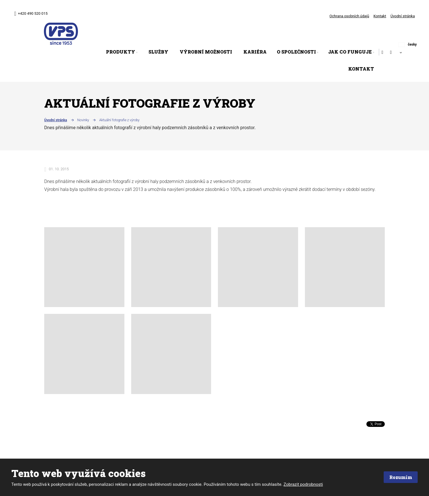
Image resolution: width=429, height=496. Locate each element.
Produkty (120, 52)
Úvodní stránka (402, 16)
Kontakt (379, 16)
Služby (158, 52)
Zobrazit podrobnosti (303, 484)
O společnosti (296, 52)
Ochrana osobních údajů (349, 16)
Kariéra (255, 52)
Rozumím (400, 477)
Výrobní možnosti (206, 52)
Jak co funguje (350, 52)
